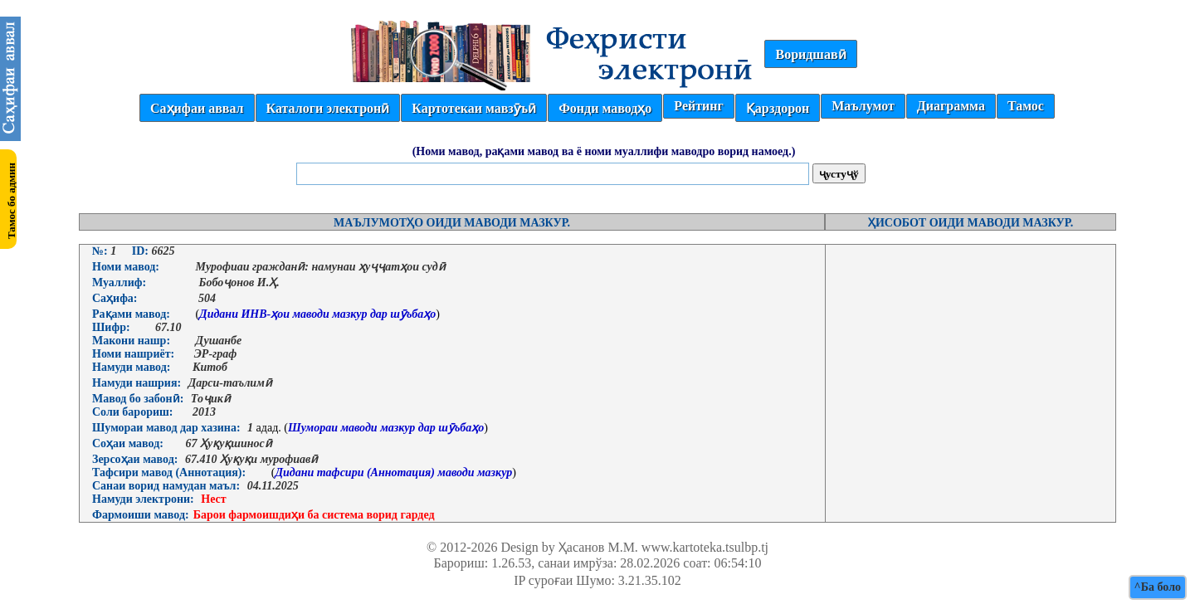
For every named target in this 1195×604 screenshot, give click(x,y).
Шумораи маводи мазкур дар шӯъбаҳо (386, 427)
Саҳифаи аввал (196, 108)
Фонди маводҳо (604, 108)
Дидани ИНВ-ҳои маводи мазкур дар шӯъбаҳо (317, 314)
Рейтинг (698, 106)
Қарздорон (777, 108)
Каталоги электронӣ (328, 108)
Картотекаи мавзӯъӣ (474, 108)
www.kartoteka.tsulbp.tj (704, 547)
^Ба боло (1157, 587)
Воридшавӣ (810, 54)
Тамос (1025, 106)
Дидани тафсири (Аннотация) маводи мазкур (393, 472)
